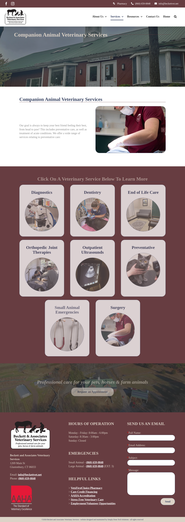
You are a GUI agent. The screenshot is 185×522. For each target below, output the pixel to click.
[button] (175, 17)
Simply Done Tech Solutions (118, 519)
